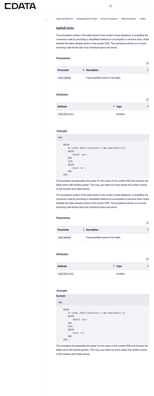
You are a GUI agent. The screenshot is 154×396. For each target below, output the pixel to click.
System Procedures (109, 19)
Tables (143, 19)
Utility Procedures (128, 19)
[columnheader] (70, 70)
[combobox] (128, 6)
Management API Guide (87, 19)
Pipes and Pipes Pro (64, 19)
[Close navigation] (46, 19)
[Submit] (110, 6)
